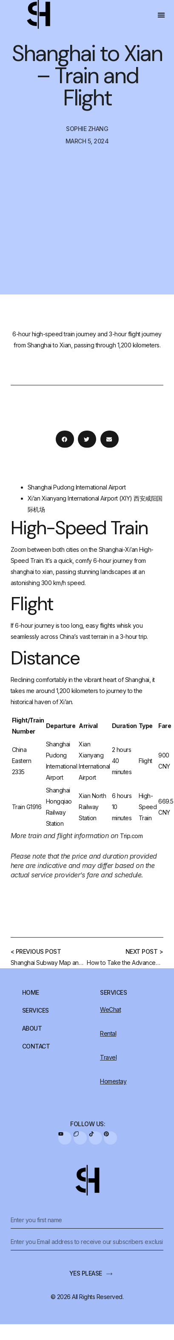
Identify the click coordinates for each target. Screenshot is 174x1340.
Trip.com (131, 835)
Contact (36, 1046)
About (32, 1028)
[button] (161, 15)
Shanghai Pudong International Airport (77, 487)
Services (35, 1011)
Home (30, 993)
